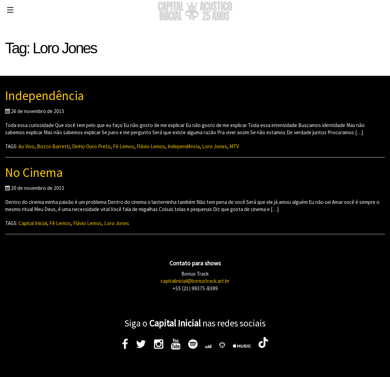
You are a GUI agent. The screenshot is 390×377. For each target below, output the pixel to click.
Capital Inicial (32, 223)
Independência (44, 95)
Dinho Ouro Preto (91, 146)
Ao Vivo (26, 146)
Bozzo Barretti (53, 146)
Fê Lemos (123, 146)
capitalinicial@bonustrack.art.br (195, 281)
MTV (234, 146)
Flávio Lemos (151, 146)
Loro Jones (214, 146)
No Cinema (34, 172)
